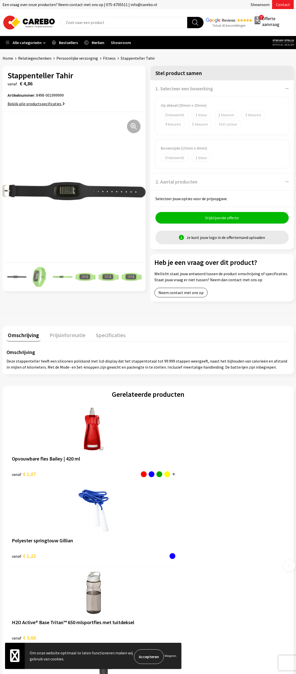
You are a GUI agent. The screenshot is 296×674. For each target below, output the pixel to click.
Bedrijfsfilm (164, 585)
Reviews (229, 20)
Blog (158, 562)
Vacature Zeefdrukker (172, 539)
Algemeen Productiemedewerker (182, 532)
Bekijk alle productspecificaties (36, 103)
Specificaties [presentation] (103, 335)
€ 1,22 (95, 474)
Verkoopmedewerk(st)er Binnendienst (187, 524)
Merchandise (165, 578)
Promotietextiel (240, 524)
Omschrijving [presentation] (22, 335)
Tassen (232, 562)
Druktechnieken (96, 578)
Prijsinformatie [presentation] (63, 335)
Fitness (109, 58)
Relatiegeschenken (34, 58)
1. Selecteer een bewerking (184, 88)
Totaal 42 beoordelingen (229, 25)
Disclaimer (91, 585)
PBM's (231, 539)
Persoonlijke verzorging (77, 58)
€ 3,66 (165, 474)
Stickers (233, 570)
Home (8, 58)
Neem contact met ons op (181, 294)
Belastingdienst (96, 524)
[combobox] (123, 22)
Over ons (161, 554)
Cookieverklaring (97, 562)
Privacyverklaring (97, 570)
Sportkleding (237, 547)
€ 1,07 (24, 474)
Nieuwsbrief (164, 593)
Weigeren (170, 656)
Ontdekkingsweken (170, 547)
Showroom (260, 4)
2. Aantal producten (176, 182)
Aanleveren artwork (99, 532)
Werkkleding (237, 532)
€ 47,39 (237, 474)
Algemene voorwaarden (102, 547)
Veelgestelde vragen (99, 554)
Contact (283, 4)
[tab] (22, 336)
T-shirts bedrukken (170, 570)
